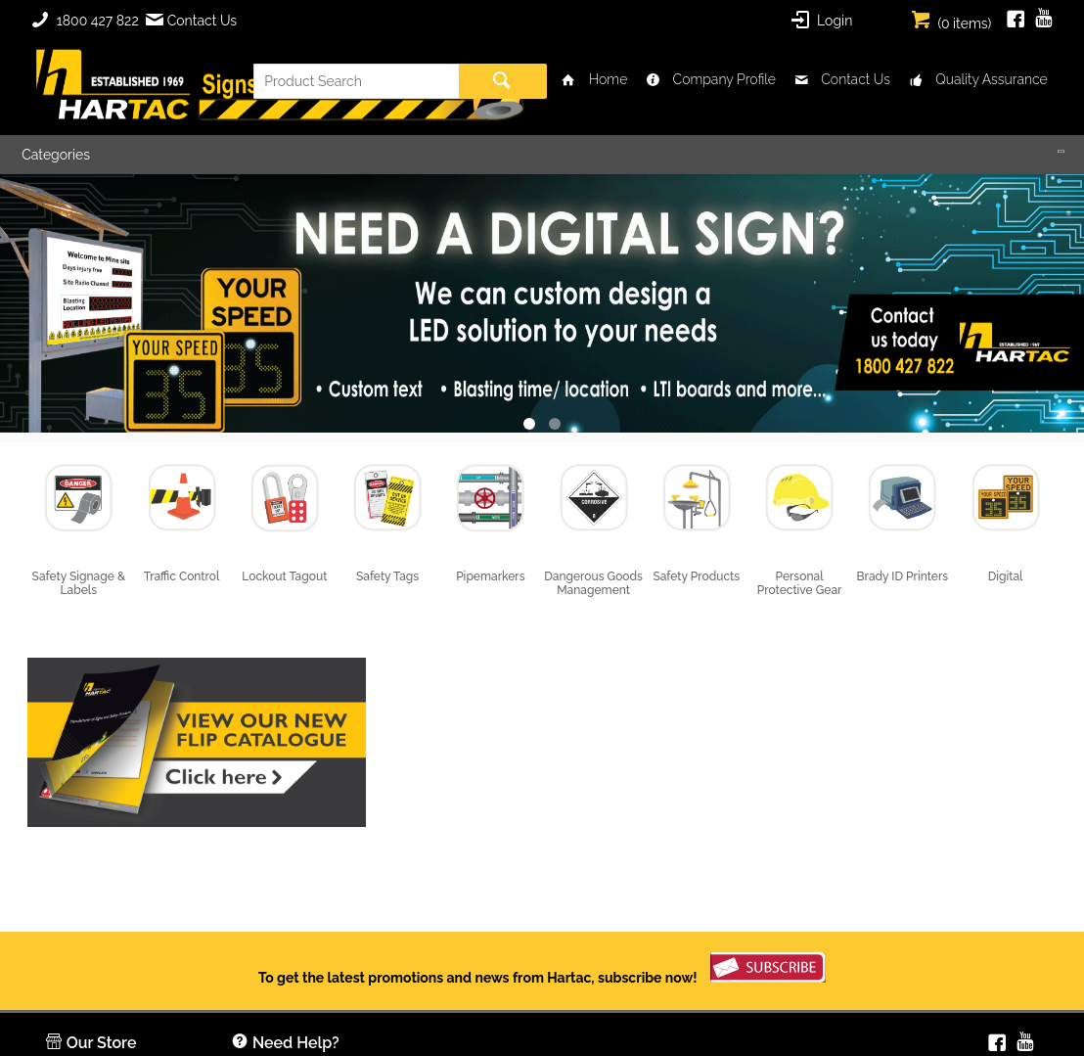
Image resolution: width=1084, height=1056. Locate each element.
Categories (56, 154)
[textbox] (356, 81)
